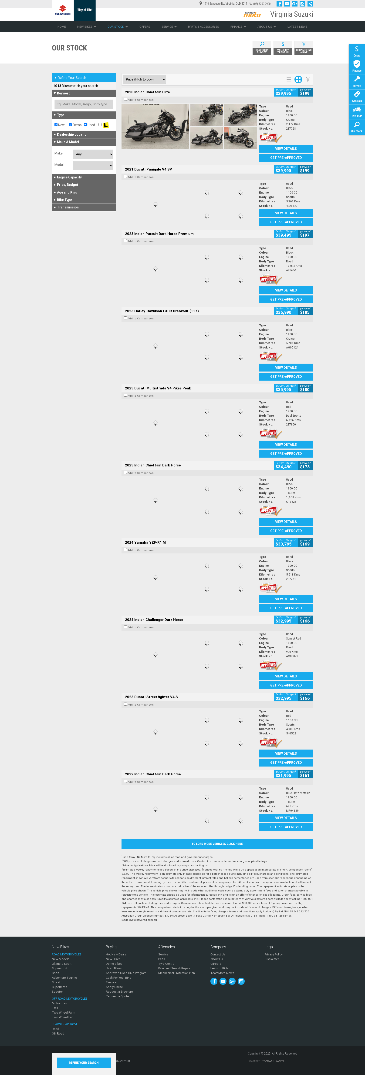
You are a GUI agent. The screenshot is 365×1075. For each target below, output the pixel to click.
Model (59, 165)
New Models (60, 959)
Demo (75, 125)
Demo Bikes (114, 964)
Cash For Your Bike (118, 978)
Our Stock (118, 27)
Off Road (58, 1033)
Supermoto (59, 987)
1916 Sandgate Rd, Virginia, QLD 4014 (223, 3)
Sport (55, 973)
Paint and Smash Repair (174, 968)
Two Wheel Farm (63, 1013)
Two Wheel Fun (62, 1017)
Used (89, 125)
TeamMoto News (222, 973)
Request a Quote (117, 996)
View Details (286, 149)
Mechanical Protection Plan (176, 973)
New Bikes (86, 27)
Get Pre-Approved (286, 158)
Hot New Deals (116, 954)
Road (55, 1029)
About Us (266, 27)
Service (169, 27)
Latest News (297, 27)
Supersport (59, 968)
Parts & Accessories (203, 27)
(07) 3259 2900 (261, 4)
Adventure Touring (64, 978)
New (59, 125)
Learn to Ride (219, 968)
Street (56, 982)
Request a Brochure (119, 992)
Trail (55, 1008)
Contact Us (217, 954)
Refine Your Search (70, 78)
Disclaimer (272, 959)
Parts (161, 959)
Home (61, 27)
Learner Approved (66, 1024)
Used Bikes (114, 968)
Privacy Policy (274, 954)
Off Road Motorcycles (70, 999)
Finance (238, 27)
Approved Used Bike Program (126, 973)
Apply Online (114, 987)
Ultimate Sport (61, 964)
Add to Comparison (141, 99)
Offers (144, 27)
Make (58, 153)
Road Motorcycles (66, 954)
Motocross (59, 1003)
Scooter (57, 992)
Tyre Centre (166, 964)
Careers (215, 964)
